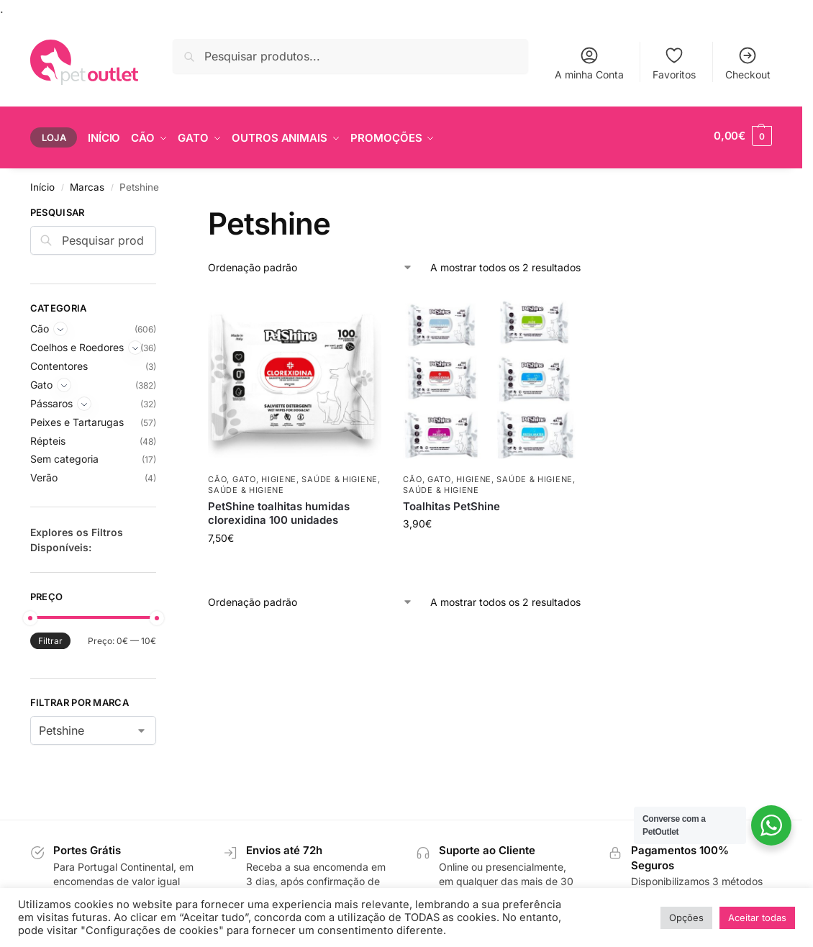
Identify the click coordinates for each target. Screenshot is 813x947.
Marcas (87, 183)
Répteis (47, 437)
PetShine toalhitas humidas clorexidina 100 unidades (279, 510)
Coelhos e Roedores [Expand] (77, 343)
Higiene (278, 476)
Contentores (59, 362)
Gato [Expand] (41, 381)
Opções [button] (686, 917)
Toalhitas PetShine (451, 502)
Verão (44, 474)
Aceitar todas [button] (757, 917)
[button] (743, 136)
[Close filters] (160, 203)
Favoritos (674, 63)
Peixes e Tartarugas (77, 418)
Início (42, 183)
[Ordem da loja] (310, 263)
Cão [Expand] (39, 326)
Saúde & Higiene (339, 476)
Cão (217, 476)
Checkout (748, 63)
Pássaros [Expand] (51, 400)
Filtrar (50, 638)
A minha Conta (589, 63)
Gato (244, 476)
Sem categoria (64, 456)
